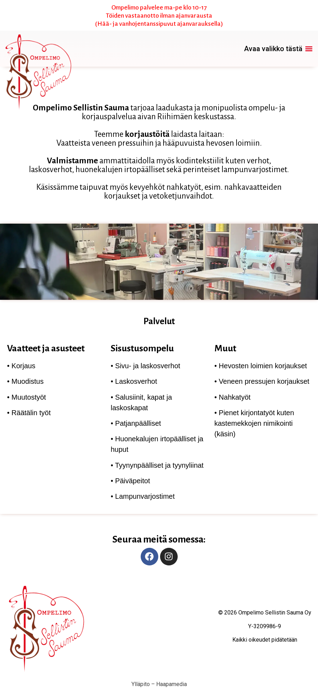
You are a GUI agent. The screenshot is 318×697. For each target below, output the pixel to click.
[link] (39, 48)
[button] (278, 49)
